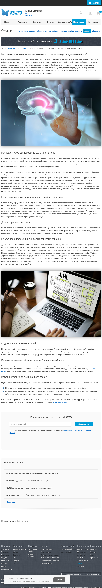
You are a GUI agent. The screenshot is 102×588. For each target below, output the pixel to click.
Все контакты (28, 14)
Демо (96, 2)
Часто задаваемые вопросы (50, 560)
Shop (14, 558)
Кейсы (3, 566)
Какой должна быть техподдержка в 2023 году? (30, 481)
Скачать (37, 22)
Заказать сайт (65, 22)
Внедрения (5, 560)
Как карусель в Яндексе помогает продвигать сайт (31, 488)
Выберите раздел (12, 3)
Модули (4, 558)
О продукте (5, 549)
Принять (59, 580)
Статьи (87, 31)
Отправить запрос (27, 31)
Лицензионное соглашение (50, 555)
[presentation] (51, 442)
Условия (63, 31)
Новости (93, 555)
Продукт (8, 22)
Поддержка (78, 22)
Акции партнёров (66, 552)
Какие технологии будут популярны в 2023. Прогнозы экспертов (37, 495)
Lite (14, 563)
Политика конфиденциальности (72, 574)
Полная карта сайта (92, 574)
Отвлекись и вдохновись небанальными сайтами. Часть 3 (34, 473)
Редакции (22, 22)
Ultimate (15, 552)
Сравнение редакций (20, 549)
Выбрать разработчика (68, 549)
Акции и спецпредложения (50, 558)
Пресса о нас (94, 558)
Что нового (5, 552)
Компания (93, 22)
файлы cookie (26, 578)
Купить (50, 22)
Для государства (46, 563)
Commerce (16, 555)
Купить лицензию (47, 549)
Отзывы (4, 563)
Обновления (41, 31)
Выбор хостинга (75, 31)
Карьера (93, 552)
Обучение (96, 31)
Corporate (16, 560)
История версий (6, 569)
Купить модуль (46, 552)
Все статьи (11, 502)
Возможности (5, 555)
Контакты (93, 549)
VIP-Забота (53, 31)
